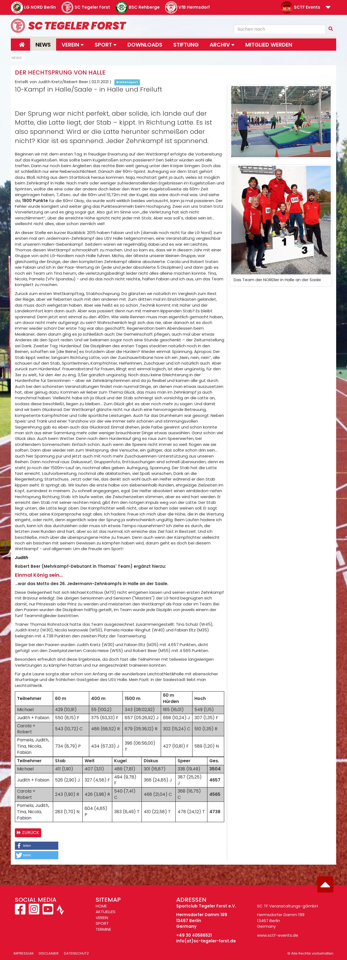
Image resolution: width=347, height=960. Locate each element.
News (43, 44)
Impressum (23, 953)
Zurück (30, 832)
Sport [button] (106, 44)
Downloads (144, 44)
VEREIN (102, 917)
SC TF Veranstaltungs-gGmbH (287, 906)
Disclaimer (49, 953)
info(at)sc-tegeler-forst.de (206, 941)
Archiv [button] (222, 44)
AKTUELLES (105, 911)
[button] (328, 7)
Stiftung (186, 44)
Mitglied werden (268, 44)
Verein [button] (73, 44)
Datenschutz (76, 953)
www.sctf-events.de (277, 935)
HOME (101, 906)
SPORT (102, 923)
